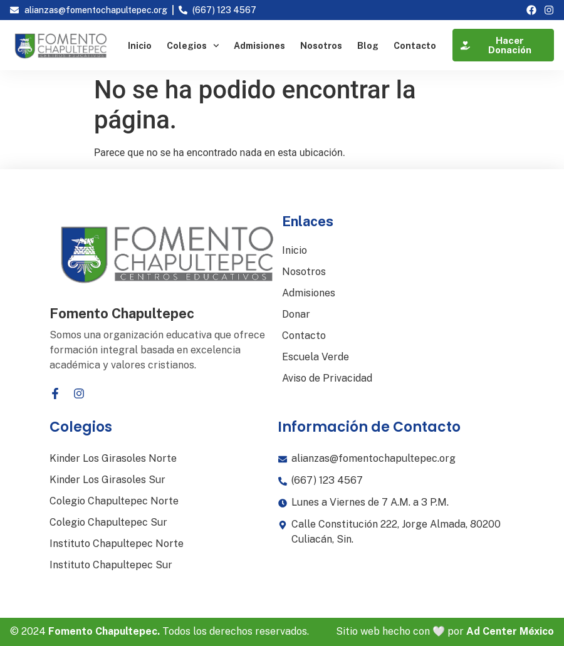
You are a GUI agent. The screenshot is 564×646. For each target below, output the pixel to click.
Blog (368, 45)
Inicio (140, 45)
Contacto (415, 45)
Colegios (193, 45)
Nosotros (321, 45)
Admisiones (259, 45)
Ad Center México (510, 631)
